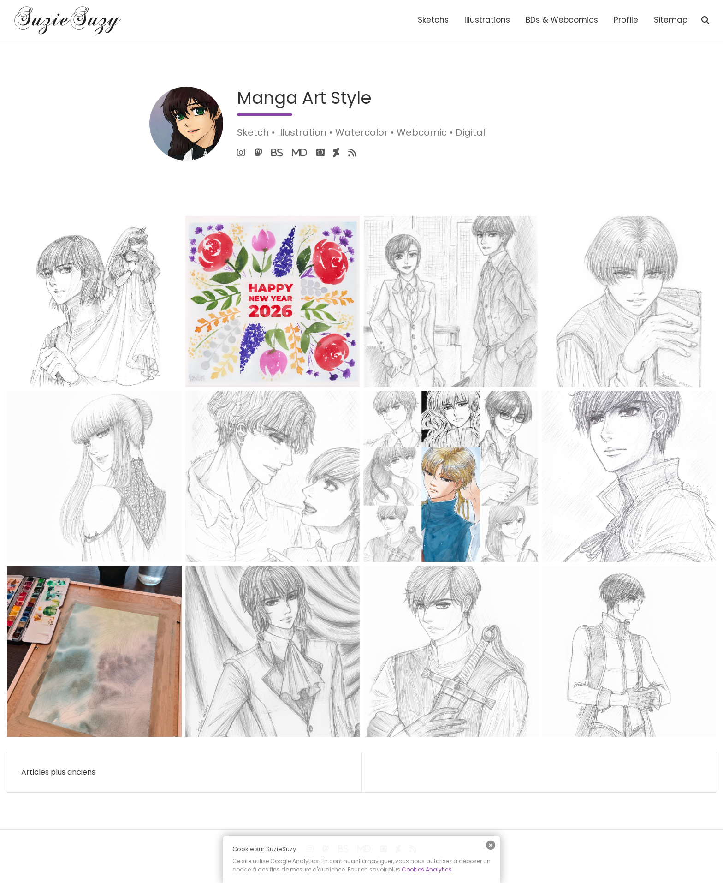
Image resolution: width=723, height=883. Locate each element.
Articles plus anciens (58, 772)
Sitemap (670, 19)
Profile (626, 19)
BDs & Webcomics (562, 19)
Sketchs (433, 19)
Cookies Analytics (427, 869)
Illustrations (487, 19)
